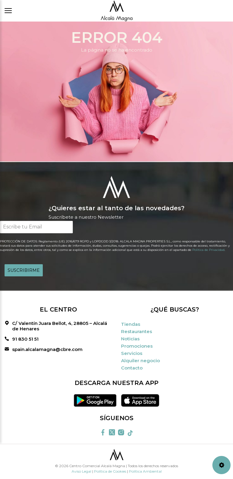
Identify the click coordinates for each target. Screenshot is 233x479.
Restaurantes (136, 331)
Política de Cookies (110, 471)
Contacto (132, 368)
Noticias (130, 339)
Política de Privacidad (208, 250)
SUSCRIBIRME (24, 270)
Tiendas (130, 324)
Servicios (131, 353)
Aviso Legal (81, 471)
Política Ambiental (145, 471)
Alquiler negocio (140, 360)
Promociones (137, 346)
